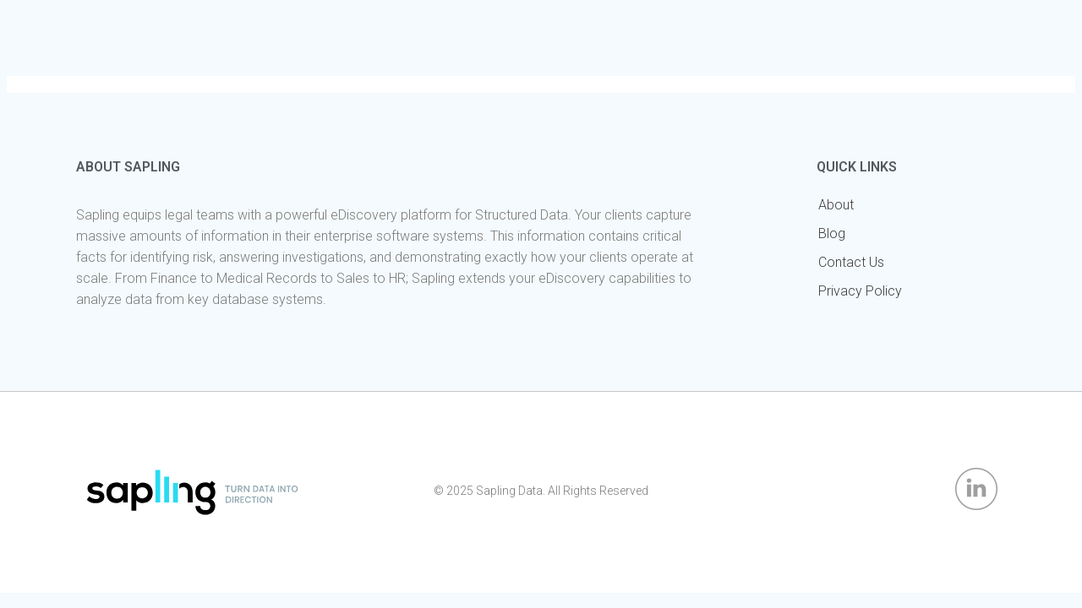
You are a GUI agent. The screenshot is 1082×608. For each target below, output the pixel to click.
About (836, 205)
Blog (831, 233)
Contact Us (851, 262)
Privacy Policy (860, 291)
